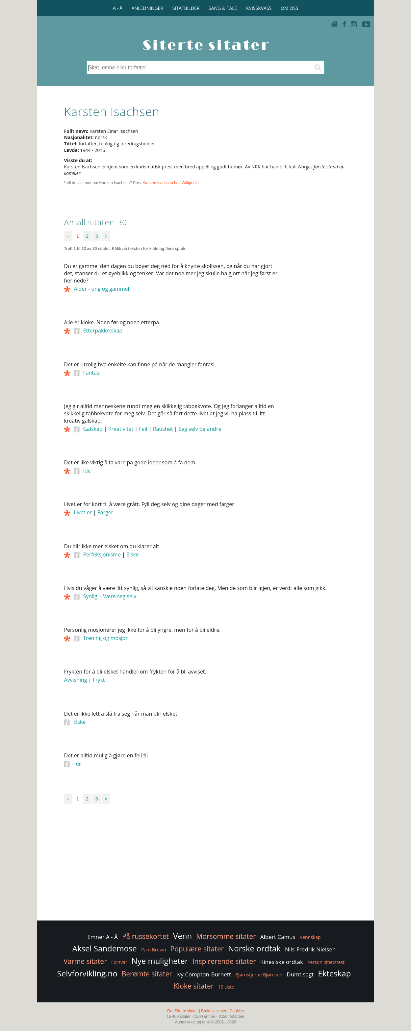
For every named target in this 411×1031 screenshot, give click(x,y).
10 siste (226, 987)
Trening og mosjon (106, 638)
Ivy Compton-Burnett (203, 974)
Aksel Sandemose (104, 948)
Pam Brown (153, 949)
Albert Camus (277, 937)
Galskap (92, 428)
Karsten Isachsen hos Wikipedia (170, 183)
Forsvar (119, 962)
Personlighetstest (326, 962)
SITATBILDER (186, 8)
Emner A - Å (102, 937)
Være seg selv (119, 596)
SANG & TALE (223, 8)
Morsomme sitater (226, 936)
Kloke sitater (194, 986)
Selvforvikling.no (87, 973)
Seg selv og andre (200, 428)
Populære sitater (197, 948)
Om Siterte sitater (182, 1011)
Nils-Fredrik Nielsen (310, 949)
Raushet (163, 428)
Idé (86, 470)
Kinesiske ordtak (281, 962)
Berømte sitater (147, 973)
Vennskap (310, 937)
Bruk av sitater (213, 1011)
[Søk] (317, 67)
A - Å (117, 8)
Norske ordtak (254, 948)
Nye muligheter (160, 960)
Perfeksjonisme (101, 554)
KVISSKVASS (258, 8)
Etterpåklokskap (102, 330)
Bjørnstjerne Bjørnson (258, 974)
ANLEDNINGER (147, 8)
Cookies (237, 1011)
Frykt (99, 679)
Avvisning (75, 679)
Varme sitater (85, 961)
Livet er (83, 512)
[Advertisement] (317, 362)
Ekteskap (334, 973)
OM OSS (289, 8)
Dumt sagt (300, 974)
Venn (182, 935)
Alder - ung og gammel (101, 288)
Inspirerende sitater (224, 961)
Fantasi (91, 372)
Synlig (90, 596)
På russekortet (145, 936)
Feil (143, 428)
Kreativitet (120, 428)
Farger (105, 512)
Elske (132, 554)
